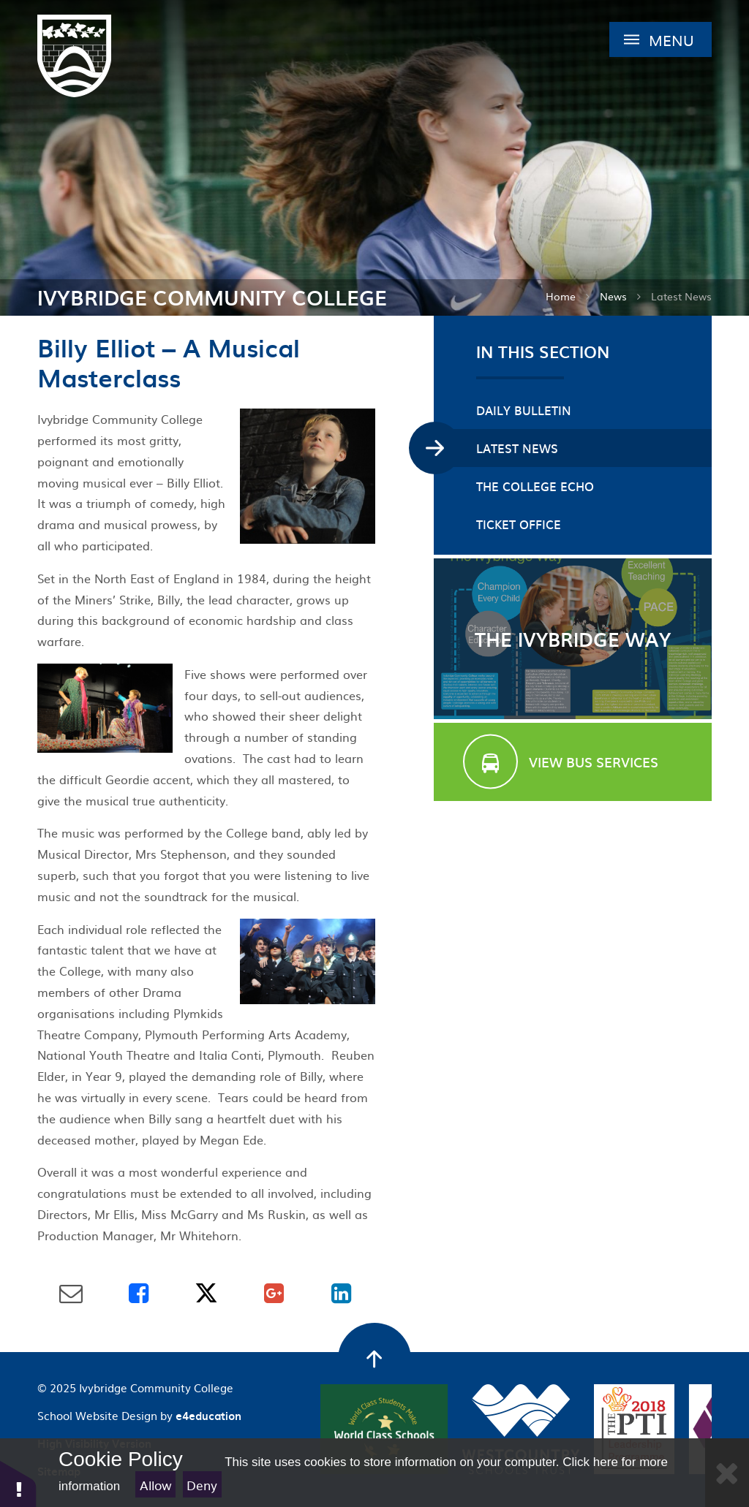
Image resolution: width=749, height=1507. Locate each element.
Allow (156, 1485)
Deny (202, 1485)
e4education (208, 1416)
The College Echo (535, 486)
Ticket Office (518, 524)
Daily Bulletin (523, 410)
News (613, 296)
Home (561, 296)
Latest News (681, 296)
